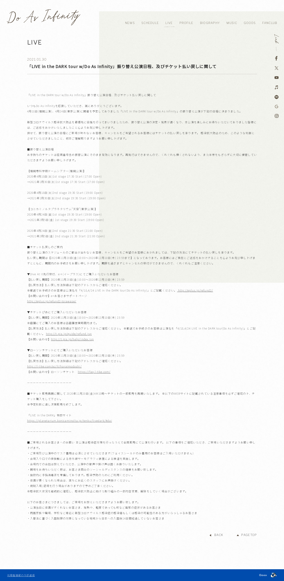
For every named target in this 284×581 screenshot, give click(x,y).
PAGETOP (249, 535)
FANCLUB (269, 22)
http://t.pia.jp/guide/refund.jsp (69, 334)
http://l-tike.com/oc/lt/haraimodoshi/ (54, 366)
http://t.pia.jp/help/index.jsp (72, 339)
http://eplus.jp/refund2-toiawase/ (51, 301)
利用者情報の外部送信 (21, 575)
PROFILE (186, 22)
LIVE (169, 22)
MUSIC (232, 22)
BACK (218, 535)
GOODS (250, 22)
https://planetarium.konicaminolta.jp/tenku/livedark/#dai (69, 420)
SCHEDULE (150, 22)
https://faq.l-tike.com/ (94, 372)
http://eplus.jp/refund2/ (195, 290)
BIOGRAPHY (210, 22)
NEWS (130, 22)
